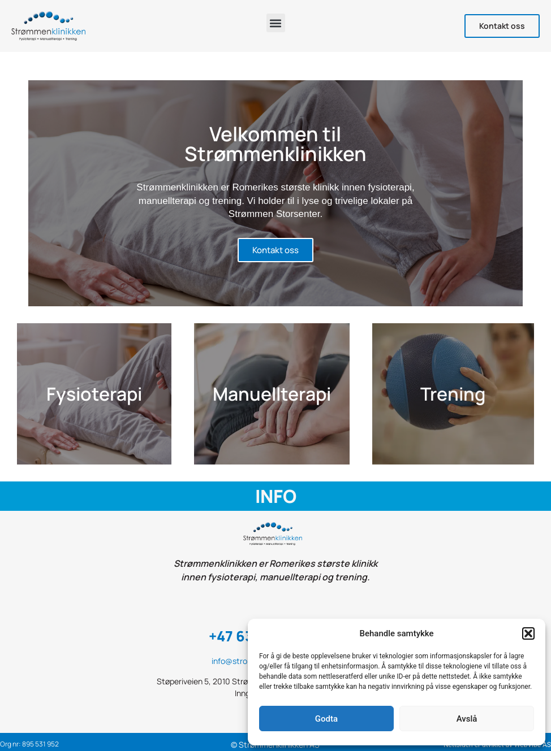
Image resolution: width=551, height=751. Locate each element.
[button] (528, 633)
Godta (326, 719)
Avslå (467, 719)
